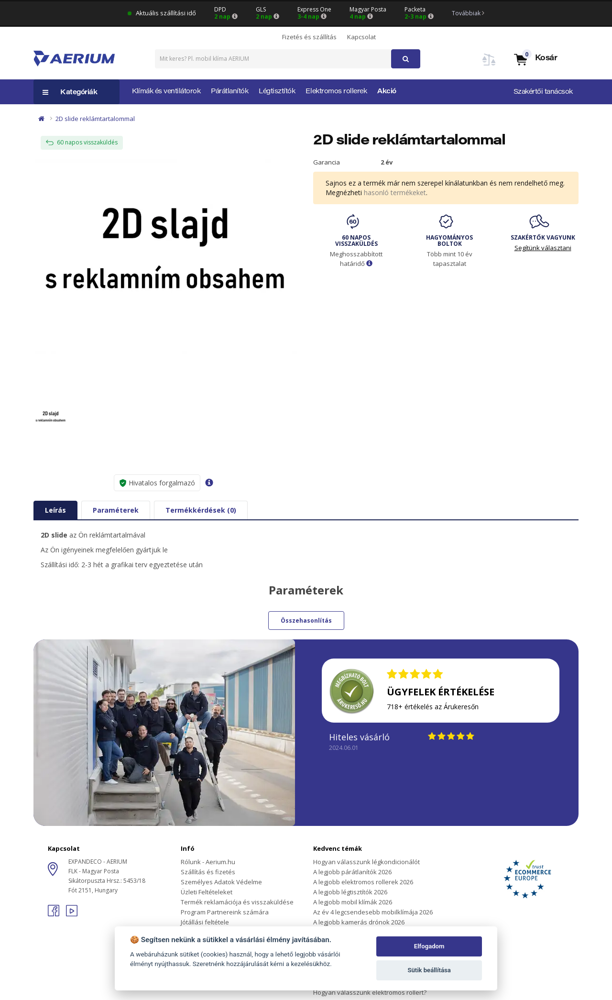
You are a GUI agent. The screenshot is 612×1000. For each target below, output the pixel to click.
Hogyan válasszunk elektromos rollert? (369, 992)
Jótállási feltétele (205, 922)
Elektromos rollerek (336, 91)
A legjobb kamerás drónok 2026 (358, 922)
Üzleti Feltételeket (206, 892)
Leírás (55, 510)
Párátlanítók (229, 91)
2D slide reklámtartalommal (95, 118)
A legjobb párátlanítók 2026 (352, 872)
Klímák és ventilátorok (166, 91)
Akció (386, 91)
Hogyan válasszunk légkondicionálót (366, 861)
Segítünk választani (542, 247)
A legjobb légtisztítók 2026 (350, 892)
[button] (535, 59)
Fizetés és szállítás (309, 37)
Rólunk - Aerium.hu (208, 861)
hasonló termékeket (395, 192)
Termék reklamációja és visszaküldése (237, 902)
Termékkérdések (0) (200, 510)
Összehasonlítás (306, 620)
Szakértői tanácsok (543, 92)
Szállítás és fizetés (208, 872)
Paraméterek (116, 510)
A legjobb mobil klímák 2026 (352, 902)
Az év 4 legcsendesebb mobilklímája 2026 (373, 912)
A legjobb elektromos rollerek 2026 (363, 882)
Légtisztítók (277, 91)
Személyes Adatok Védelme (221, 882)
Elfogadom (429, 946)
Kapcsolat (361, 37)
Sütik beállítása (428, 970)
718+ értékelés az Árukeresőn (433, 706)
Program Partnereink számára (225, 912)
